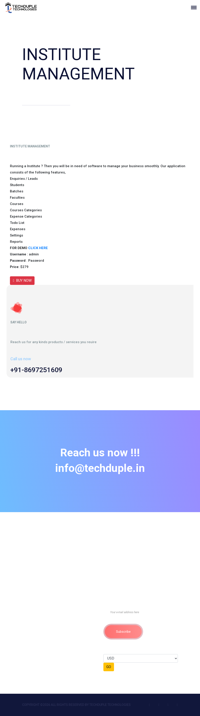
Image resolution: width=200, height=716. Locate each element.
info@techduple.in (100, 468)
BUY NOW (22, 280)
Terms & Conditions (37, 610)
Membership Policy (37, 630)
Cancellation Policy (37, 637)
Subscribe (123, 632)
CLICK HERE (38, 248)
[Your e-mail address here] (140, 612)
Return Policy (33, 623)
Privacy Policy (33, 616)
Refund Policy (33, 643)
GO (108, 667)
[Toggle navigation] (195, 7)
